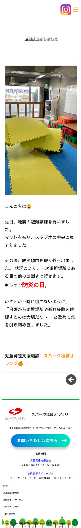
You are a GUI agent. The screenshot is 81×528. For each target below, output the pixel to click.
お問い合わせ (9, 513)
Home (5, 485)
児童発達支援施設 (40, 460)
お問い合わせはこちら (37, 440)
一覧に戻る (72, 381)
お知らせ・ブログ (11, 506)
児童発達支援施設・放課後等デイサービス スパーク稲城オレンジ (32, 9)
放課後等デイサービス (41, 473)
